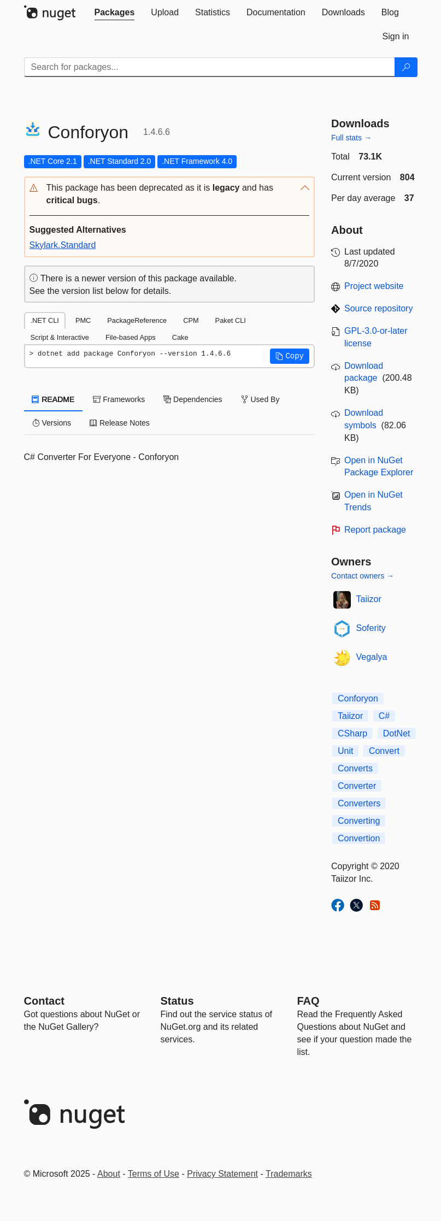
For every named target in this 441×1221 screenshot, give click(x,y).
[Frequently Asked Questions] (308, 1001)
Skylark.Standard (63, 245)
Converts (355, 768)
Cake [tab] (180, 337)
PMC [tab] (83, 320)
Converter (357, 786)
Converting (359, 820)
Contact (44, 1001)
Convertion (359, 838)
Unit (345, 751)
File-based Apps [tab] (130, 337)
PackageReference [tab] (137, 320)
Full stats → (351, 137)
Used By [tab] (260, 399)
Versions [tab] (52, 422)
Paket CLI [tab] (230, 320)
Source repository (378, 308)
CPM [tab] (190, 320)
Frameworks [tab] (119, 399)
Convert (384, 751)
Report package (375, 529)
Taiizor (368, 599)
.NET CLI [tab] (45, 320)
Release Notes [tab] (120, 422)
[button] (170, 194)
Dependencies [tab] (192, 399)
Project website (374, 286)
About (108, 1173)
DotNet (396, 733)
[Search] (406, 67)
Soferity (371, 628)
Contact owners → (362, 575)
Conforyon (358, 698)
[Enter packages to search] (209, 67)
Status (177, 1001)
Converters (359, 803)
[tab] (114, 13)
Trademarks (289, 1173)
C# (384, 716)
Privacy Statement (222, 1173)
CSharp (352, 733)
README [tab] (53, 399)
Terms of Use (153, 1173)
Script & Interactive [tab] (60, 337)
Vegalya (371, 657)
